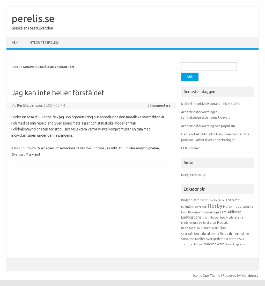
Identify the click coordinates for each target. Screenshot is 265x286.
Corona (99, 148)
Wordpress (249, 275)
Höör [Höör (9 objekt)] (184, 212)
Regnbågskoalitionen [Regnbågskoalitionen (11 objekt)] (196, 227)
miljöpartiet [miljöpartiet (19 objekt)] (216, 217)
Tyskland (33, 154)
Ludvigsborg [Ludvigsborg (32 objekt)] (191, 217)
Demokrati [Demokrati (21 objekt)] (201, 200)
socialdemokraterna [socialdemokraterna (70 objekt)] (200, 233)
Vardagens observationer (57, 148)
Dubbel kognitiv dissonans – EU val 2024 (210, 103)
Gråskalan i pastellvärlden (32, 28)
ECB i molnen (191, 148)
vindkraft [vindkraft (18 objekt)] (217, 244)
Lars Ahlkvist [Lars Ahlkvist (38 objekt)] (230, 212)
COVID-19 (114, 148)
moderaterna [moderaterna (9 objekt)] (189, 222)
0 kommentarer (160, 105)
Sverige (18, 154)
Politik (31, 148)
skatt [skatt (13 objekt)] (215, 227)
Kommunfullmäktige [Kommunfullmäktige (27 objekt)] (203, 212)
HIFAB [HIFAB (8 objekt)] (203, 206)
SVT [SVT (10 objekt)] (241, 239)
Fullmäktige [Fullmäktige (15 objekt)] (189, 206)
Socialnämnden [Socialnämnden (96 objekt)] (234, 233)
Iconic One (201, 275)
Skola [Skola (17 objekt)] (223, 227)
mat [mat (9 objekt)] (204, 217)
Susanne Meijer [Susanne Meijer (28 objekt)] (193, 239)
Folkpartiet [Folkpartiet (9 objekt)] (233, 200)
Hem (15, 42)
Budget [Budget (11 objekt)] (186, 200)
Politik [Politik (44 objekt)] (222, 222)
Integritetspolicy (43, 42)
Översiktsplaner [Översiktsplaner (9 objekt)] (235, 244)
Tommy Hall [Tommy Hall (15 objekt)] (189, 244)
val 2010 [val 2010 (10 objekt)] (204, 244)
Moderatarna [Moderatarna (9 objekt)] (234, 217)
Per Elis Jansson (30, 105)
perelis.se (33, 18)
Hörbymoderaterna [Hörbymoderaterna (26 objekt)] (238, 206)
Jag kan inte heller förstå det (58, 93)
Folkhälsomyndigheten (142, 148)
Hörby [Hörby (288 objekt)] (215, 206)
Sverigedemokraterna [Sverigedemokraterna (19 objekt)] (222, 239)
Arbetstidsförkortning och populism (208, 126)
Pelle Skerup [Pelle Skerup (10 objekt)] (207, 222)
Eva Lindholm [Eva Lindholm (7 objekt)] (217, 200)
